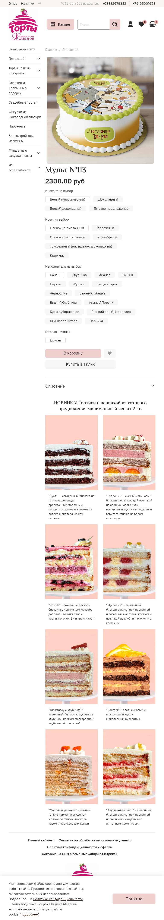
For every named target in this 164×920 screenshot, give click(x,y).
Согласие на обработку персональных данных (95, 840)
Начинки (27, 3)
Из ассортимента (19, 167)
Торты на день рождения (20, 70)
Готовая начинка (57, 332)
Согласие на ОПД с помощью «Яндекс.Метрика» (79, 854)
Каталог (60, 24)
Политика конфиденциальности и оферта (79, 847)
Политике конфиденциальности (58, 899)
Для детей (70, 49)
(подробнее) (29, 914)
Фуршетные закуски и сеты (20, 153)
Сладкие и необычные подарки (17, 88)
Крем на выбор (57, 219)
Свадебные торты (22, 102)
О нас (13, 3)
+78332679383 (114, 3)
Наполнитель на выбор (63, 266)
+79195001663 (144, 3)
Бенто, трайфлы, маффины (21, 138)
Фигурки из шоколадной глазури (25, 114)
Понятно (134, 898)
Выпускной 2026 (22, 49)
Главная (51, 49)
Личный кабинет (41, 840)
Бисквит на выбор (59, 191)
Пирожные (17, 126)
